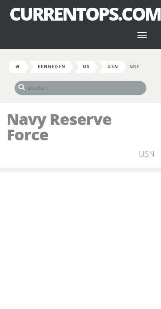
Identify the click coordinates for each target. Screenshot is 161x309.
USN (112, 67)
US (86, 67)
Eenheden (51, 67)
